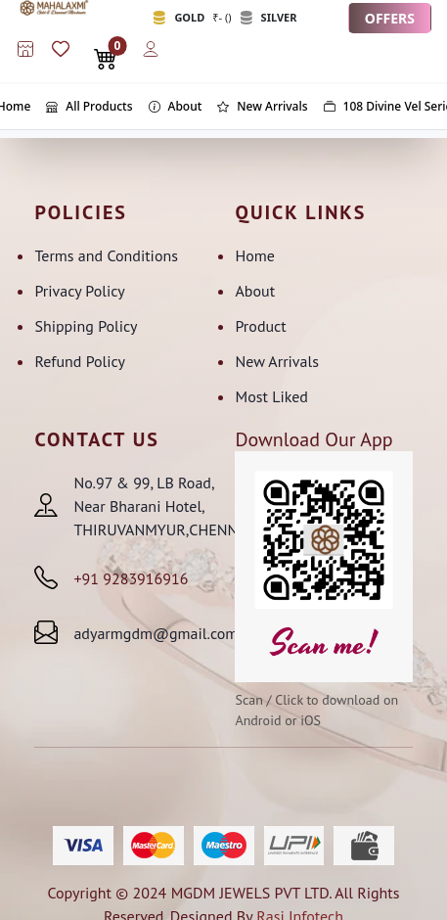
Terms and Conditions (106, 255)
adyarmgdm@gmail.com (155, 633)
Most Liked (271, 396)
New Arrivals (276, 361)
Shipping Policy (85, 326)
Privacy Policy (79, 290)
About (255, 290)
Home (254, 255)
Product (260, 326)
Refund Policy (79, 361)
